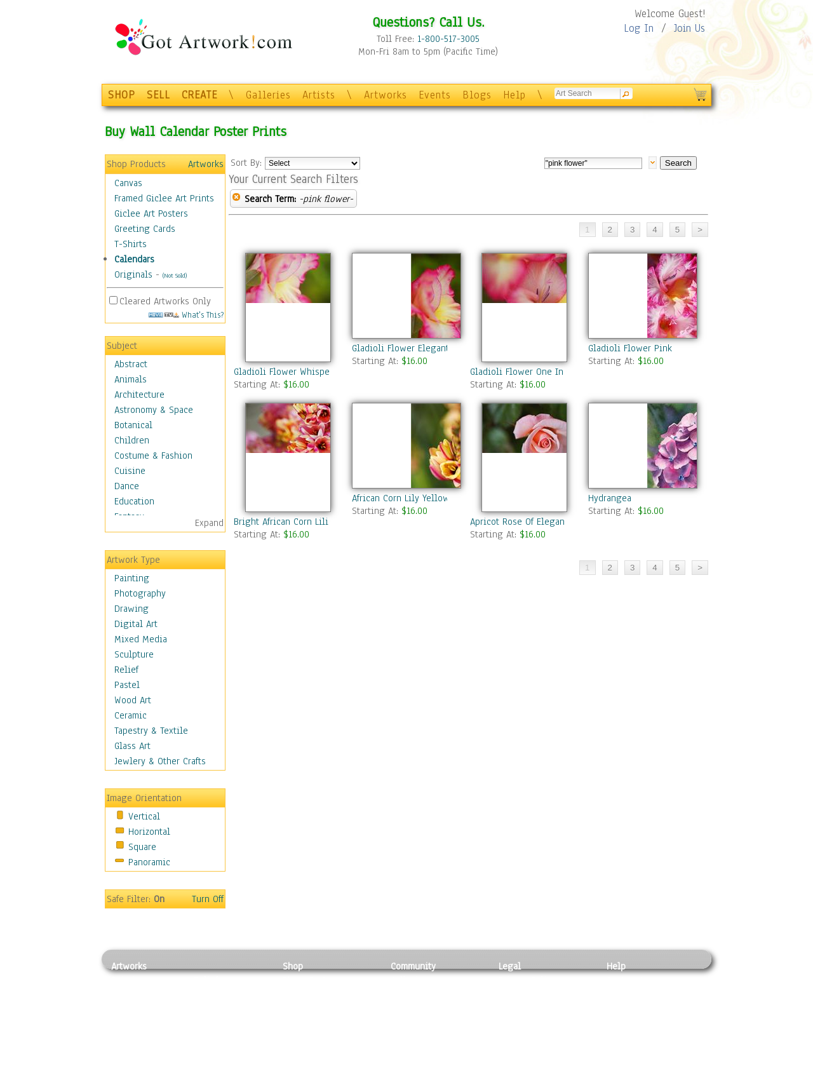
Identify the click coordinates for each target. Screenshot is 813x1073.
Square (142, 846)
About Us (625, 1008)
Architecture (139, 394)
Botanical (133, 425)
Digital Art (136, 623)
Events (435, 95)
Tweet (619, 1066)
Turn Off (208, 899)
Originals (133, 274)
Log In (639, 28)
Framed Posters (313, 995)
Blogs (477, 95)
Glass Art (132, 745)
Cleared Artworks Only (165, 301)
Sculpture (134, 654)
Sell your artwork (426, 1037)
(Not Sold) (175, 275)
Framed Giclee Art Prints (164, 198)
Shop (293, 966)
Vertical (144, 816)
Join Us (689, 28)
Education (134, 501)
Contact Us (628, 980)
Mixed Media (140, 639)
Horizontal (149, 831)
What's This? (186, 314)
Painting (131, 578)
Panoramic (149, 862)
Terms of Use (525, 995)
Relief (126, 669)
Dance (126, 486)
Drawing (131, 608)
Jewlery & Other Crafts (160, 761)
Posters (297, 1008)
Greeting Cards (144, 228)
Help (514, 95)
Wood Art (132, 700)
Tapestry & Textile (151, 730)
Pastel (127, 684)
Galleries (268, 95)
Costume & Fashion (153, 455)
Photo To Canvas (316, 980)
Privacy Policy (527, 980)
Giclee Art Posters (151, 213)
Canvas (128, 183)
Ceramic (130, 715)
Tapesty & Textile (229, 1037)
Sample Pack (632, 995)
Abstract (130, 364)
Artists (318, 95)
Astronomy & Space (153, 409)
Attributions (520, 1009)
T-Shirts (130, 244)
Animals (130, 379)
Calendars (134, 259)
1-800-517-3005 (448, 38)
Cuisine (129, 470)
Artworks (385, 95)
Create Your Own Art (324, 1066)
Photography (140, 593)
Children (131, 440)
